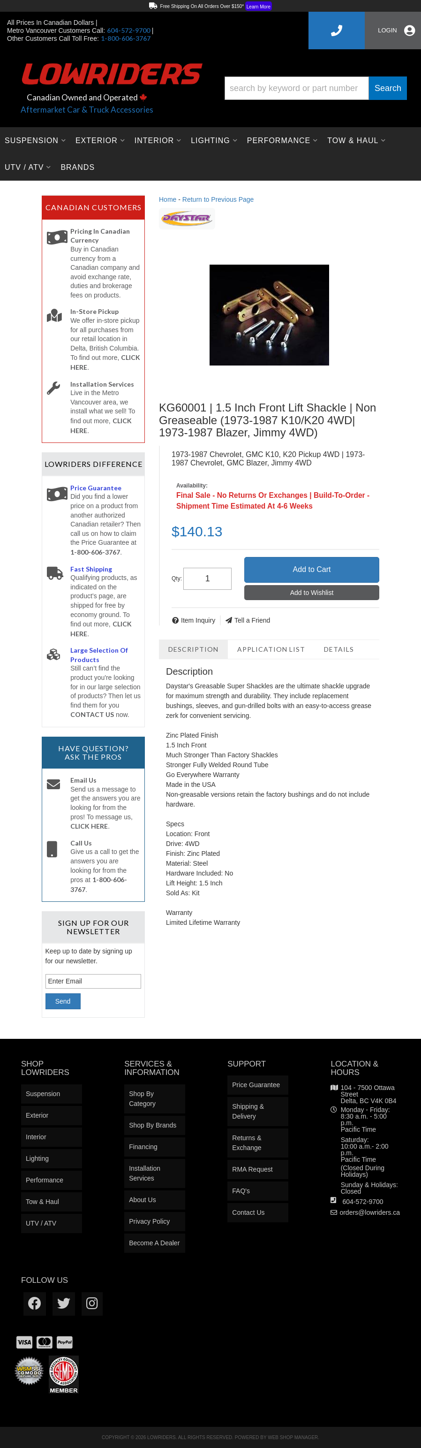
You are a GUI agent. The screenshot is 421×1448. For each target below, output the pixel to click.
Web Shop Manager (293, 1437)
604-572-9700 (362, 1201)
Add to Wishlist (312, 592)
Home (167, 199)
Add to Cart (312, 569)
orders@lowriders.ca (369, 1212)
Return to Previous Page (218, 199)
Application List (271, 649)
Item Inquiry (198, 620)
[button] (316, 88)
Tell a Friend (252, 620)
